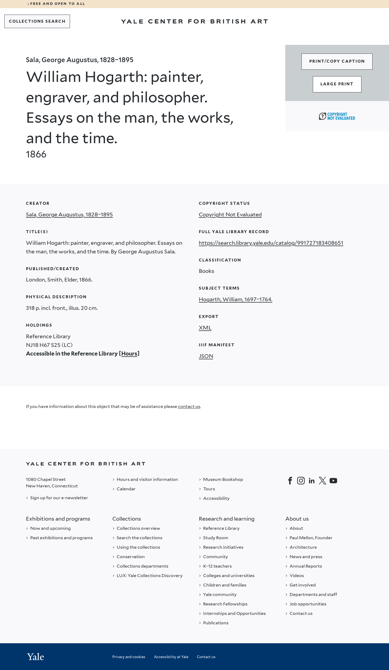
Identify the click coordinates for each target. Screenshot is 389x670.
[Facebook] (290, 480)
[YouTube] (333, 480)
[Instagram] (301, 480)
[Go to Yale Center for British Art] (194, 21)
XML (205, 327)
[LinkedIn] (311, 480)
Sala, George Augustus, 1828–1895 (69, 214)
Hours (129, 353)
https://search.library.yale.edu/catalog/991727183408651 (271, 243)
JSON (206, 356)
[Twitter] (322, 480)
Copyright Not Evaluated (230, 214)
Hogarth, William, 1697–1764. (235, 299)
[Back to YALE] (194, 463)
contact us (189, 406)
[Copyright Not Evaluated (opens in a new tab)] (337, 116)
